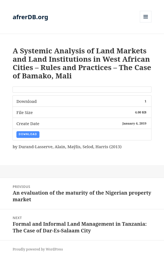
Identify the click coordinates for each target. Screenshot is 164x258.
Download (28, 134)
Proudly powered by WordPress (38, 249)
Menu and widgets (145, 22)
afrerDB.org (30, 17)
